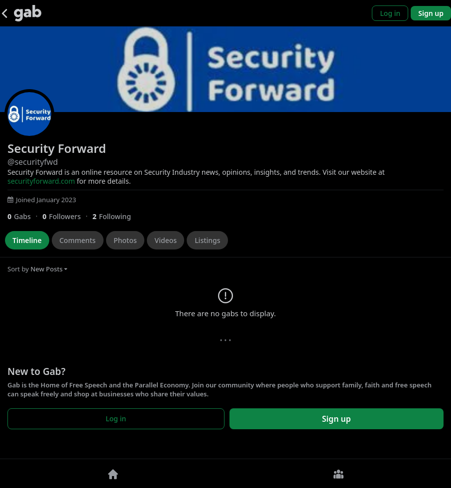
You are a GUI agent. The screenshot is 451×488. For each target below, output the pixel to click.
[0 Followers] (67, 216)
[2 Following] (115, 216)
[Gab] (27, 13)
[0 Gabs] (24, 216)
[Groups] (338, 473)
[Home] (113, 473)
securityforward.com (41, 181)
